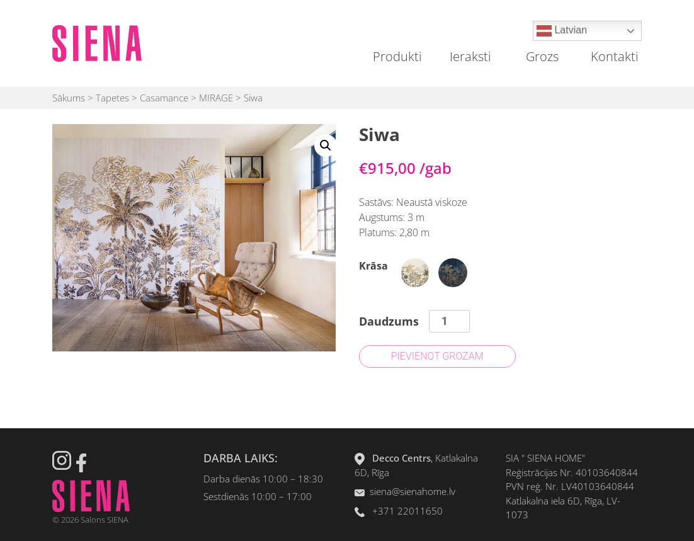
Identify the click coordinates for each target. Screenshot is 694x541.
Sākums (68, 97)
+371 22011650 (407, 510)
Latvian (562, 30)
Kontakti (615, 56)
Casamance (164, 97)
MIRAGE (216, 97)
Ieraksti (470, 56)
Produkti (397, 56)
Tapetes (112, 97)
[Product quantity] (449, 321)
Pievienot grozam (437, 356)
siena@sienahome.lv (412, 491)
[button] (325, 145)
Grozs (542, 56)
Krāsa (373, 266)
